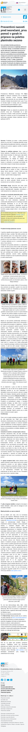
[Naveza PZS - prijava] (5, 3)
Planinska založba (5, 710)
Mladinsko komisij (11, 520)
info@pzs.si (3, 676)
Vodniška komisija (5, 703)
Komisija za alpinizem (6, 708)
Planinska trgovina (6, 692)
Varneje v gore (20, 214)
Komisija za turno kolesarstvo (8, 719)
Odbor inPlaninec (5, 705)
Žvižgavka (3, 726)
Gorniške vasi (4, 699)
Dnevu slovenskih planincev (19, 617)
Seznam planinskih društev (8, 688)
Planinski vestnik (5, 698)
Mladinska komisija (6, 701)
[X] (11, 680)
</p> (14, 129)
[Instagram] (5, 680)
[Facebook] (2, 680)
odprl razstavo (20, 650)
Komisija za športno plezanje (8, 707)
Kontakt (3, 685)
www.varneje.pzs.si (9, 222)
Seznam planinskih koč (7, 687)
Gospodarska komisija (6, 720)
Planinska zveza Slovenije (11, 669)
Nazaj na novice (7, 17)
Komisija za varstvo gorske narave (10, 715)
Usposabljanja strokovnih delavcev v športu (12, 722)
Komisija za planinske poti (7, 713)
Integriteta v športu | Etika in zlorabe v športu (12, 724)
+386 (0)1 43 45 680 (5, 674)
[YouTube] (8, 680)
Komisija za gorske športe (7, 717)
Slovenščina (20, 2)
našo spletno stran (16, 570)
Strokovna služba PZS (6, 690)
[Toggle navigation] (25, 9)
